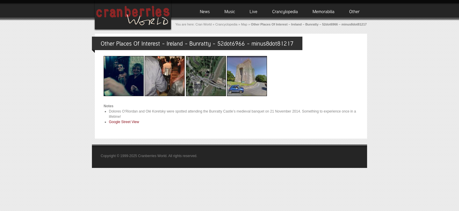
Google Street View (124, 122)
